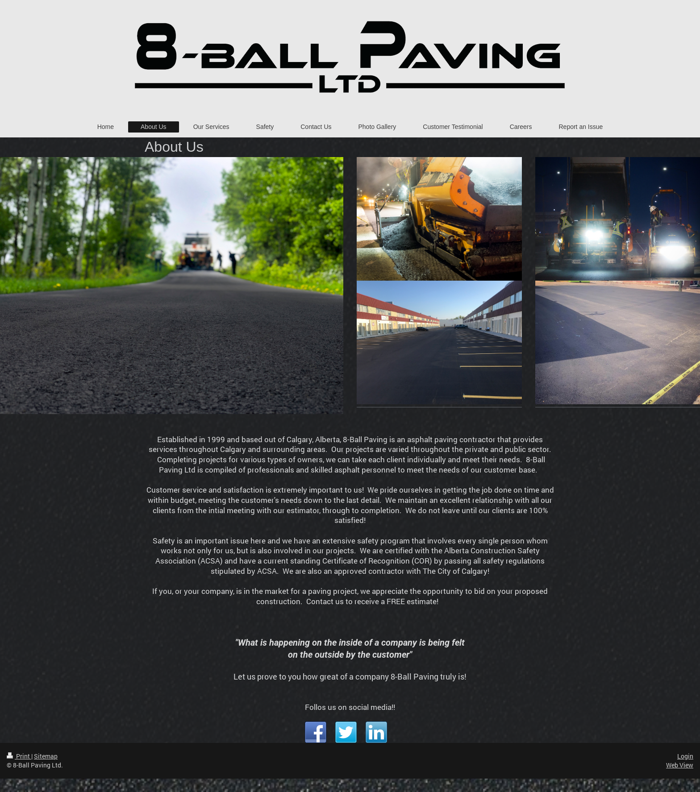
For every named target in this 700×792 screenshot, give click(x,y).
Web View (679, 765)
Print (19, 756)
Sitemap (46, 756)
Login (685, 756)
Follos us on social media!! (350, 707)
